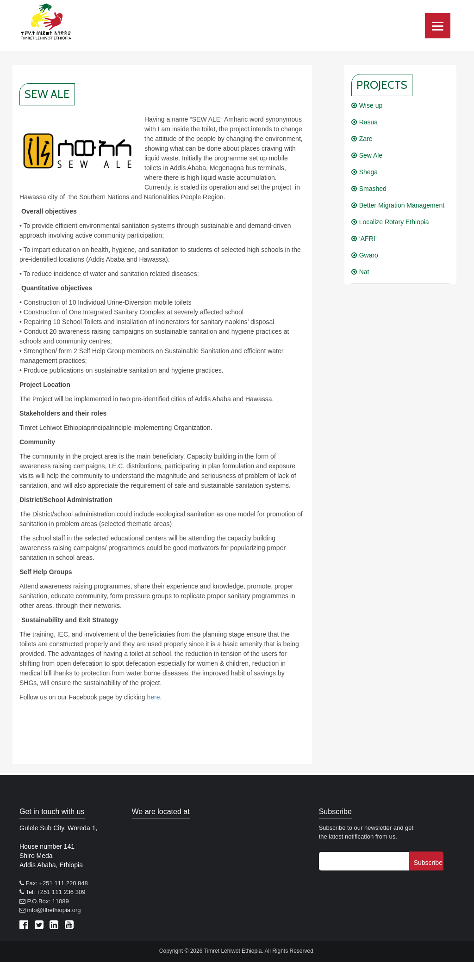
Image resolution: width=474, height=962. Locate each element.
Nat (364, 272)
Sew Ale (371, 155)
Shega (368, 172)
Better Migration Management (401, 205)
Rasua (368, 122)
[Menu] (437, 25)
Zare (366, 138)
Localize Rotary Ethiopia (394, 222)
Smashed (373, 188)
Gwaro (368, 255)
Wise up (371, 105)
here (153, 697)
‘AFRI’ (368, 238)
